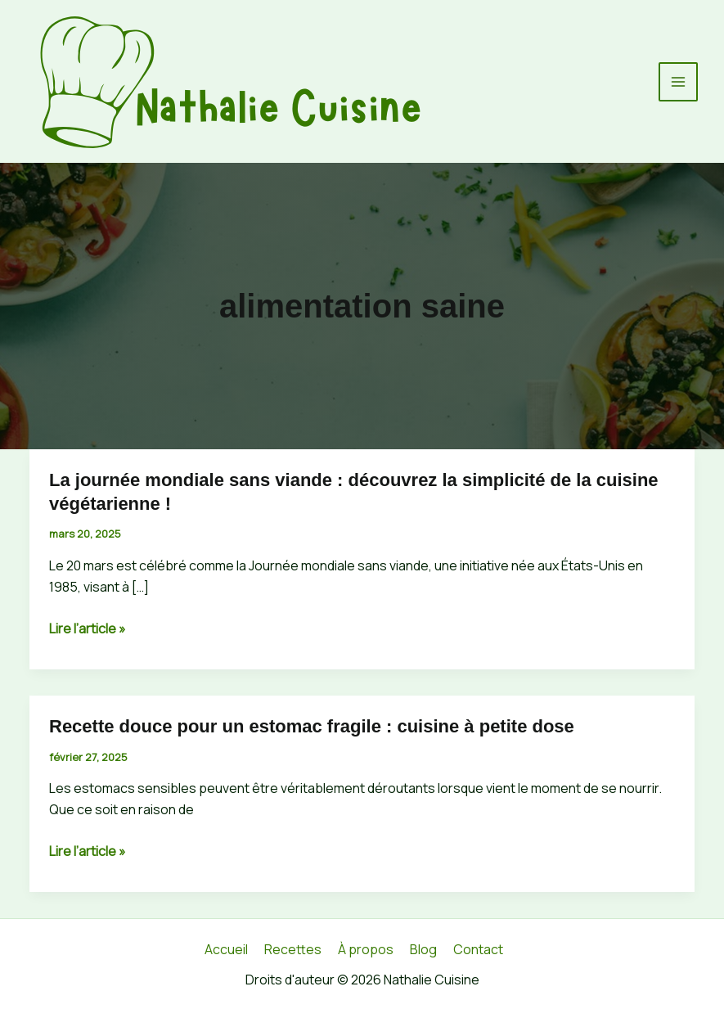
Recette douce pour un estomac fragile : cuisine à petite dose (311, 726)
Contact (478, 949)
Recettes (293, 949)
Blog (423, 949)
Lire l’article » (87, 628)
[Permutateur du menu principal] (678, 81)
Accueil (226, 949)
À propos (365, 949)
